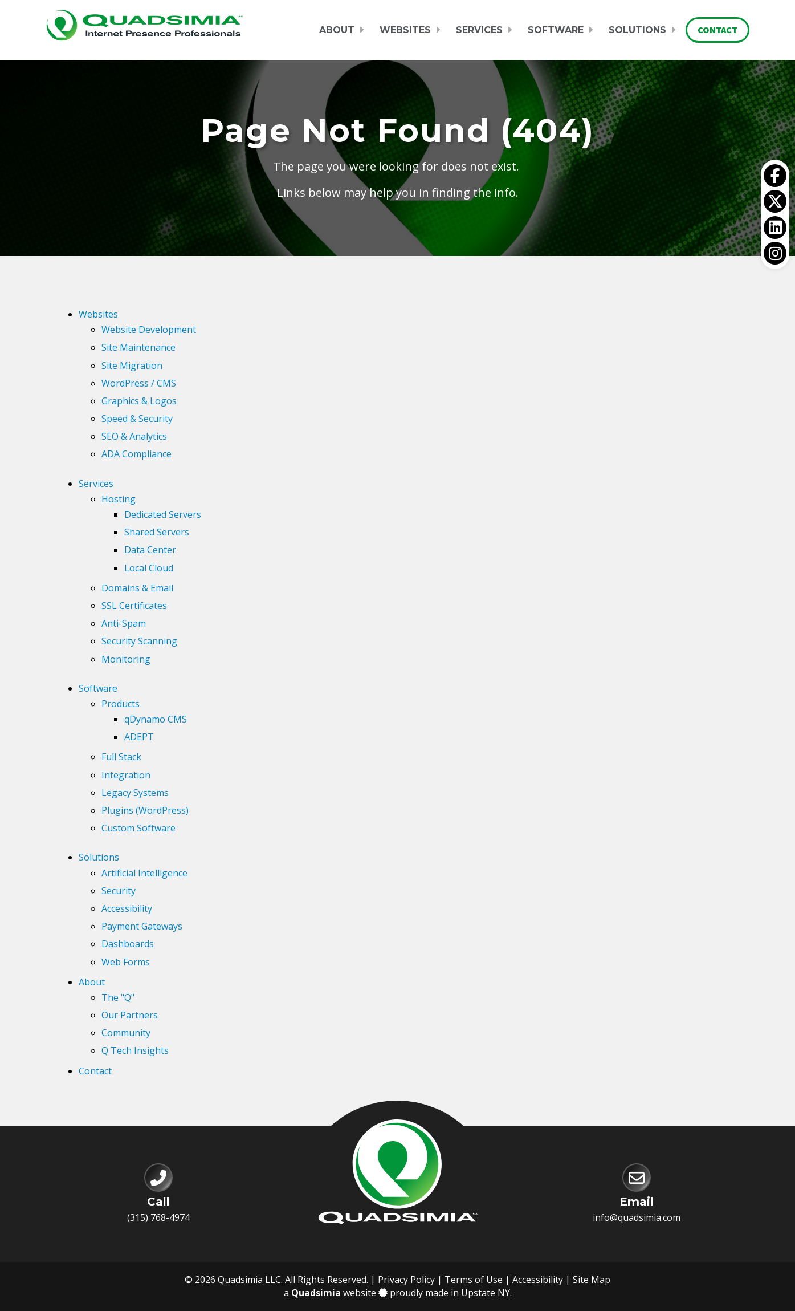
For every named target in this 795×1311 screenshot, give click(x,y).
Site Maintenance (138, 347)
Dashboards (127, 943)
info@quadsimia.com (636, 1217)
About (336, 30)
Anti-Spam (123, 623)
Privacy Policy (406, 1279)
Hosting (118, 499)
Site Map (591, 1279)
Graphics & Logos (139, 401)
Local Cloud (148, 568)
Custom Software (138, 828)
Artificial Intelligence (144, 873)
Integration (125, 775)
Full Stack (121, 756)
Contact (717, 29)
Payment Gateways (141, 926)
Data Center (150, 549)
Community (125, 1032)
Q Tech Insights (135, 1050)
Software (556, 30)
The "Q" (117, 997)
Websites (405, 30)
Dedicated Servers (162, 514)
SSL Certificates (134, 605)
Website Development (148, 329)
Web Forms (125, 962)
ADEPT (139, 736)
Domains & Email (137, 588)
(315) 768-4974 (158, 1217)
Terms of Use (474, 1279)
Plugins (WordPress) (145, 810)
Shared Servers (156, 532)
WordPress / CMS (138, 383)
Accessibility (126, 908)
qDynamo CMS (155, 719)
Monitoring (125, 659)
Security (118, 890)
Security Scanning (139, 641)
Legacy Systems (135, 792)
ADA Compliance (136, 454)
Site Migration (131, 365)
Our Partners (129, 1015)
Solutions (637, 30)
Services (479, 30)
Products (120, 703)
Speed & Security (137, 418)
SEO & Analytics (134, 436)
